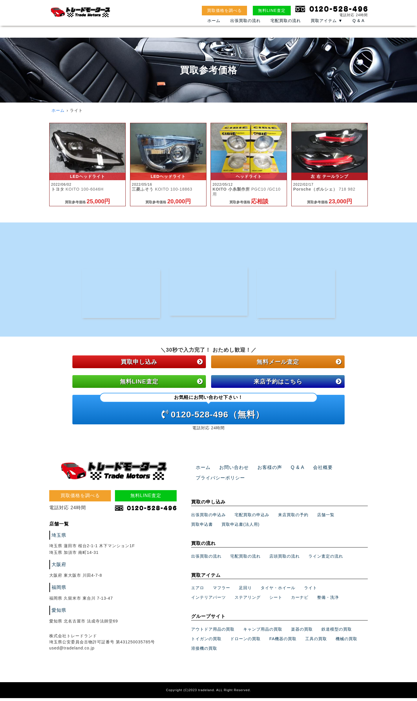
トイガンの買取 (206, 641)
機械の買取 (346, 641)
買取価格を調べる (224, 10)
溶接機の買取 (204, 651)
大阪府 (58, 567)
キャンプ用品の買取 (262, 632)
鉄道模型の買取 (336, 632)
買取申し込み (162, 365)
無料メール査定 (299, 365)
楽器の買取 (302, 632)
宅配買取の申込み (252, 517)
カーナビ (299, 600)
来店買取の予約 (293, 517)
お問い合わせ (230, 470)
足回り (245, 591)
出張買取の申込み (208, 517)
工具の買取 (316, 641)
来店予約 (298, 384)
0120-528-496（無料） (208, 410)
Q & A (358, 26)
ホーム (213, 26)
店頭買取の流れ (284, 559)
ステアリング (248, 600)
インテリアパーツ (208, 600)
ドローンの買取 (245, 641)
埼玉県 (58, 538)
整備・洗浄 (328, 600)
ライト (310, 591)
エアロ (197, 591)
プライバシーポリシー (217, 481)
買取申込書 (202, 527)
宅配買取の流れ (285, 26)
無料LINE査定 (272, 10)
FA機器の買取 (283, 641)
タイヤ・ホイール (278, 591)
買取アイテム (327, 26)
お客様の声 (263, 470)
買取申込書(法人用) (240, 527)
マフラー (221, 591)
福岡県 (58, 590)
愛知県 (58, 613)
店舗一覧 (325, 517)
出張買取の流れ (245, 26)
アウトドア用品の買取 (213, 632)
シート (275, 600)
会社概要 (312, 470)
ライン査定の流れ (325, 559)
